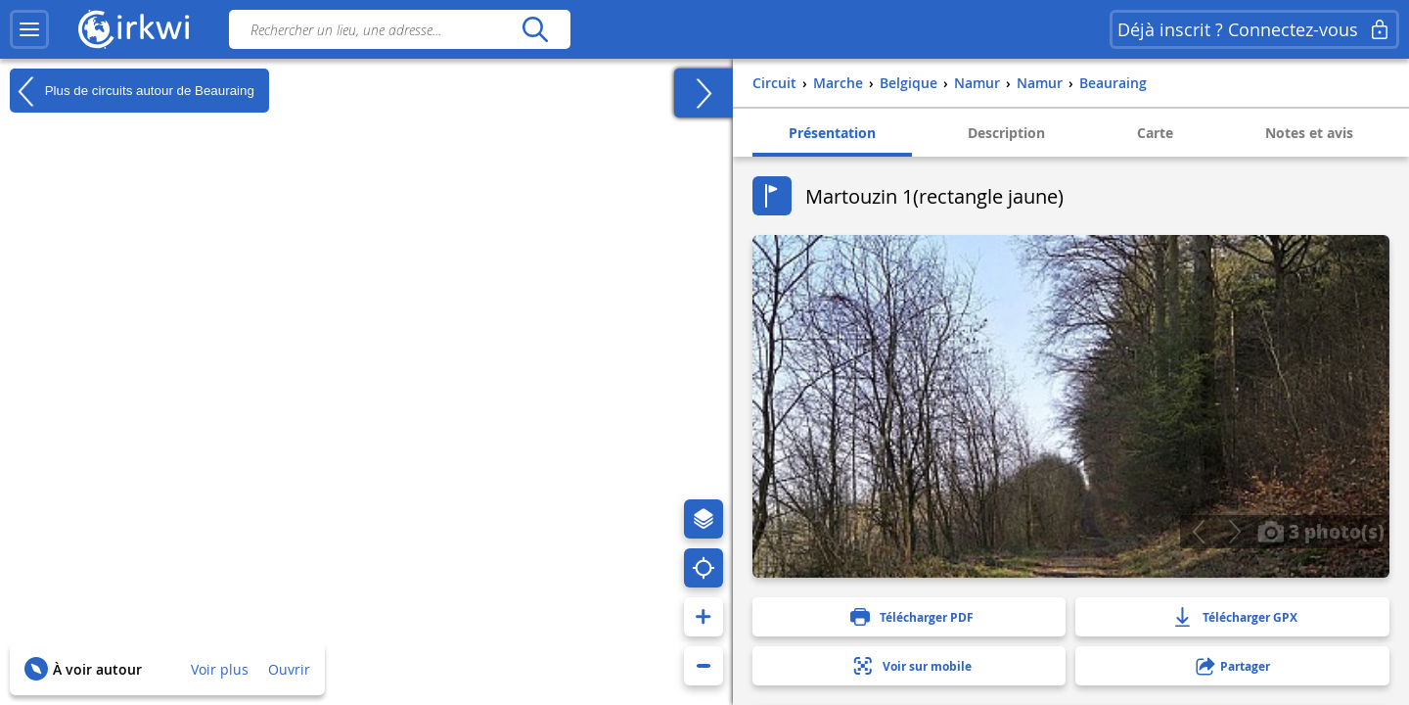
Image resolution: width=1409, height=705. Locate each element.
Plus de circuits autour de (132, 91)
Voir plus (220, 669)
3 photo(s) (1321, 530)
